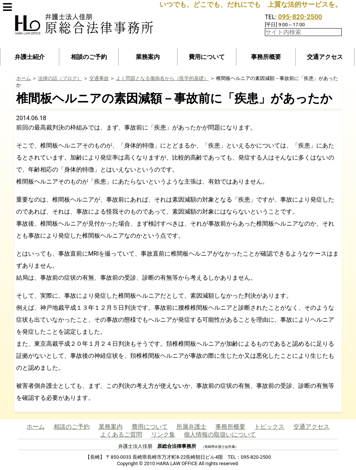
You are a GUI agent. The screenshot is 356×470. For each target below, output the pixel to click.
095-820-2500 (300, 17)
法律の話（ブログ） (60, 78)
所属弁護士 (191, 426)
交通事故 (99, 78)
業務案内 (148, 56)
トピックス (269, 426)
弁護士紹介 (30, 56)
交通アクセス (325, 56)
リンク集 (163, 434)
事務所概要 (266, 56)
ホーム (23, 78)
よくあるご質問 (121, 434)
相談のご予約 (89, 56)
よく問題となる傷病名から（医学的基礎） (162, 78)
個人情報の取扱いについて (220, 434)
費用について (207, 56)
